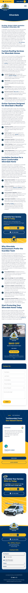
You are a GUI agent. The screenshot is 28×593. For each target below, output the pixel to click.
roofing (6, 63)
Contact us (23, 317)
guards (17, 134)
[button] (25, 6)
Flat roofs (16, 91)
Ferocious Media (18, 581)
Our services (22, 42)
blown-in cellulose (17, 187)
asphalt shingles (13, 75)
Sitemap (22, 579)
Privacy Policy (17, 579)
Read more (7, 436)
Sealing (12, 203)
